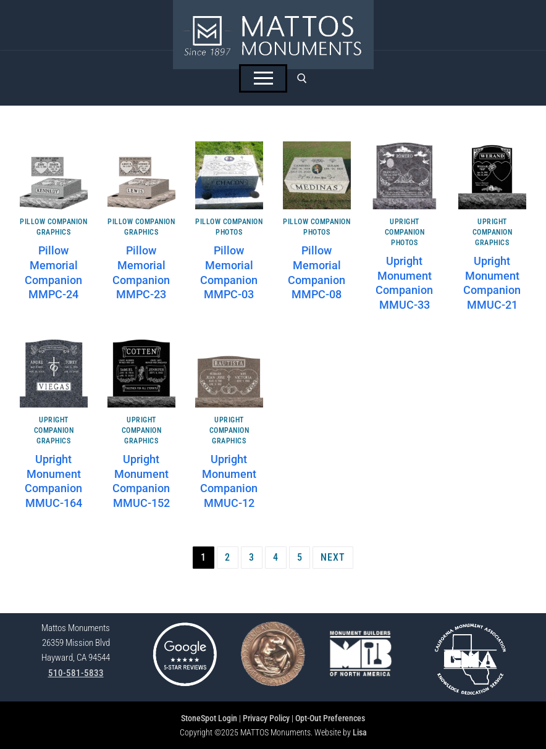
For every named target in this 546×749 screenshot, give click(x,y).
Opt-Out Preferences (330, 718)
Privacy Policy (266, 718)
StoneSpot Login (209, 718)
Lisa (360, 732)
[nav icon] (263, 78)
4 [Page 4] (276, 557)
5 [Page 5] (300, 557)
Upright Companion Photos (405, 232)
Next (333, 557)
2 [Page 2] (227, 557)
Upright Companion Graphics (492, 232)
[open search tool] (302, 78)
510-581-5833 (76, 673)
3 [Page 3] (251, 557)
